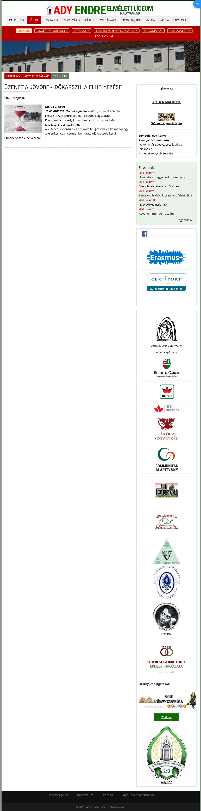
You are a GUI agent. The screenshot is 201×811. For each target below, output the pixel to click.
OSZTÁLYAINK (108, 20)
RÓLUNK (34, 20)
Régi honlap (104, 36)
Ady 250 (166, 782)
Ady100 (167, 633)
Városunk (81, 31)
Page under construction (138, 794)
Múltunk (13, 76)
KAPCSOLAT (180, 20)
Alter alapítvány (166, 352)
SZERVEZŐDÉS (71, 20)
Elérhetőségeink (57, 794)
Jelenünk (60, 76)
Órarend (167, 89)
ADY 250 (24, 31)
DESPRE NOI (17, 20)
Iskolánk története (52, 31)
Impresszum (84, 794)
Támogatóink (179, 31)
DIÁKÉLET (90, 20)
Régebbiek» (184, 220)
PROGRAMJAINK (131, 20)
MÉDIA (164, 20)
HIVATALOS (51, 20)
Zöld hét (166, 717)
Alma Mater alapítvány (166, 345)
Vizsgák (151, 20)
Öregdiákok (153, 31)
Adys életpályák (36, 76)
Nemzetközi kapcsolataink (116, 31)
